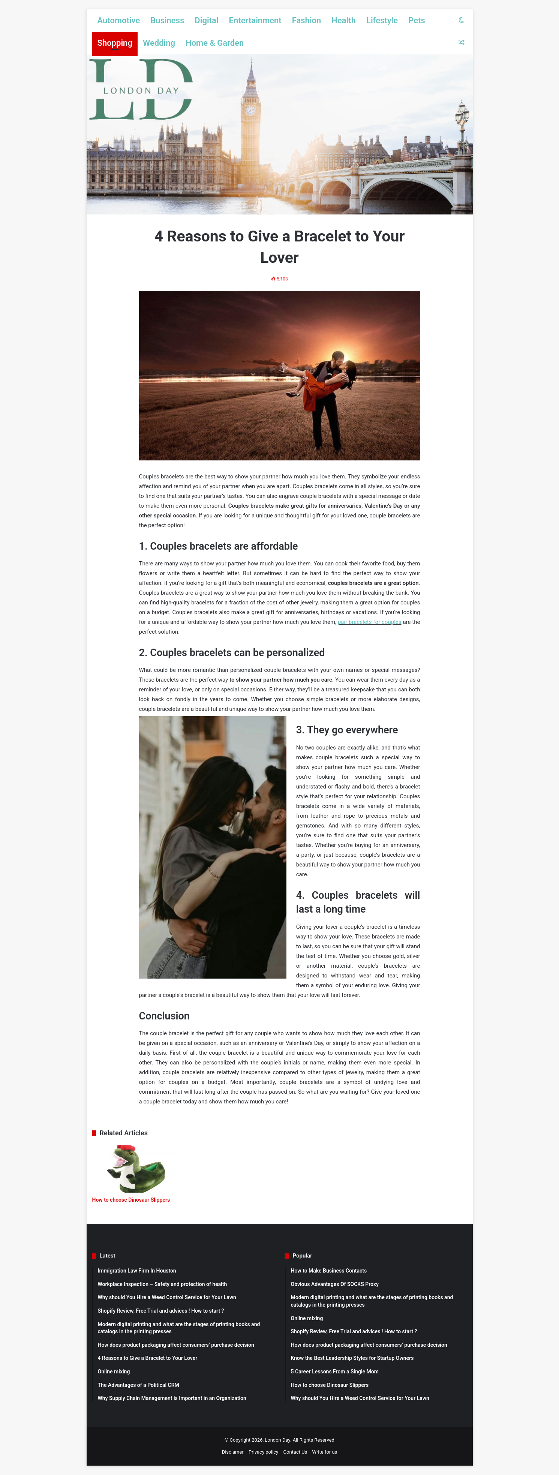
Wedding (159, 43)
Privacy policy (263, 1452)
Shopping (114, 43)
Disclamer (233, 1452)
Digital (206, 20)
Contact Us (295, 1452)
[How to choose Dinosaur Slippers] (135, 1169)
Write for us (324, 1452)
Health (343, 20)
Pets (416, 20)
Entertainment (255, 20)
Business (167, 20)
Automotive (118, 20)
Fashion (306, 20)
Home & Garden (215, 43)
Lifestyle (382, 20)
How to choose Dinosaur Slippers (131, 1200)
